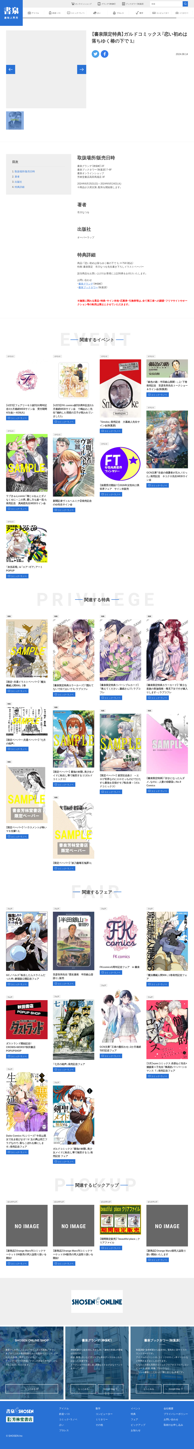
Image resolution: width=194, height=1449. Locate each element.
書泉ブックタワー (88, 287)
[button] (10, 69)
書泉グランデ (86, 283)
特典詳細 (19, 187)
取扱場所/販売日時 (25, 171)
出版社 (18, 181)
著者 (17, 176)
